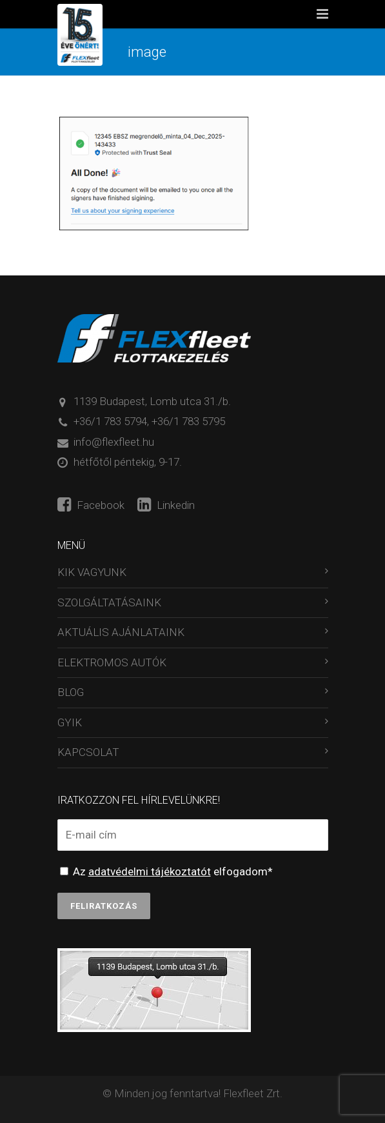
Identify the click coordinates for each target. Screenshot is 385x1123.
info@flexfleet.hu (114, 441)
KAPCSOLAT (88, 752)
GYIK (69, 722)
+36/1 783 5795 (188, 421)
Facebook (90, 505)
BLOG (70, 692)
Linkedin (166, 505)
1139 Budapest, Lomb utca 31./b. (152, 401)
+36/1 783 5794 (110, 421)
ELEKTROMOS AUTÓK (111, 662)
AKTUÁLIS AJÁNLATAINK (120, 632)
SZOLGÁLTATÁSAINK (109, 602)
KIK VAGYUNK (91, 572)
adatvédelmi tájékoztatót (149, 871)
